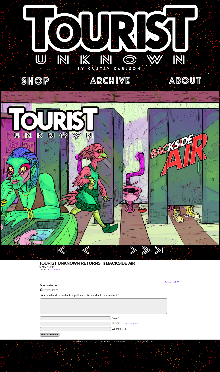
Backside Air (54, 269)
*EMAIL (125, 323)
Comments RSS (172, 282)
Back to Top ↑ (148, 341)
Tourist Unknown (110, 37)
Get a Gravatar (131, 323)
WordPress (105, 341)
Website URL (119, 328)
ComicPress (119, 341)
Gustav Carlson (80, 341)
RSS (139, 341)
